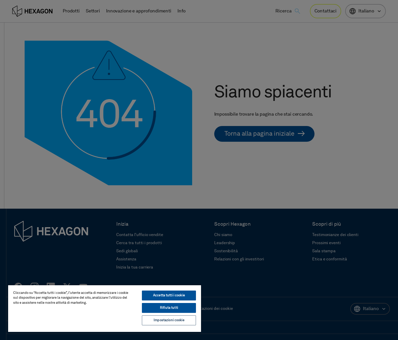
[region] (104, 308)
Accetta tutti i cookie (169, 295)
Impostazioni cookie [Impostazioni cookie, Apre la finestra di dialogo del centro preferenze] (169, 320)
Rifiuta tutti (169, 308)
